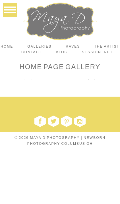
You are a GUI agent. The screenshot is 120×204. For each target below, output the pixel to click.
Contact (31, 52)
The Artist (106, 46)
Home (7, 46)
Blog (62, 52)
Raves (73, 46)
